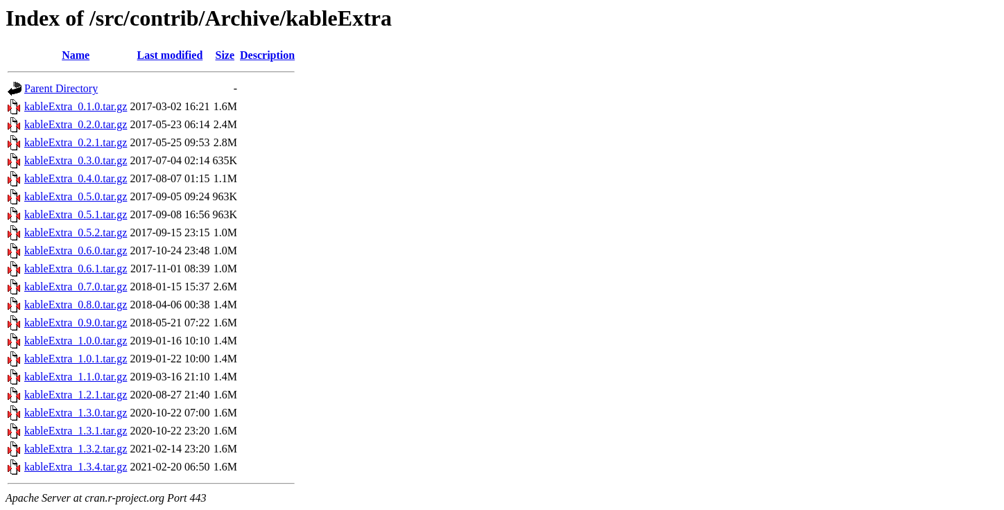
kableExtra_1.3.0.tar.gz (75, 413)
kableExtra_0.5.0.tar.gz (75, 196)
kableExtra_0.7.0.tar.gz (75, 286)
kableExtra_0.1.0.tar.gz (75, 106)
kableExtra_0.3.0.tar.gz (75, 160)
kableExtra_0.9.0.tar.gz (75, 322)
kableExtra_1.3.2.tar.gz (75, 449)
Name (75, 55)
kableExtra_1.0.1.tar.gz (75, 358)
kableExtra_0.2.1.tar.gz (75, 142)
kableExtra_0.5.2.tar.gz (75, 232)
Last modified (170, 55)
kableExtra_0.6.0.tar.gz (75, 250)
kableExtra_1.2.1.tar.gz (75, 395)
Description (267, 55)
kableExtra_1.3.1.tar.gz (75, 431)
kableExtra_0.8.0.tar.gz (75, 304)
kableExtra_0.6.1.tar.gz (75, 268)
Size (225, 55)
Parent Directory (61, 88)
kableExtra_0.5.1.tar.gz (75, 214)
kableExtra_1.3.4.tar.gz (75, 467)
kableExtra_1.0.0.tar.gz (75, 340)
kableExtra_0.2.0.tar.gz (75, 124)
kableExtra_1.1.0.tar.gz (75, 376)
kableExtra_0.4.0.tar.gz (75, 178)
